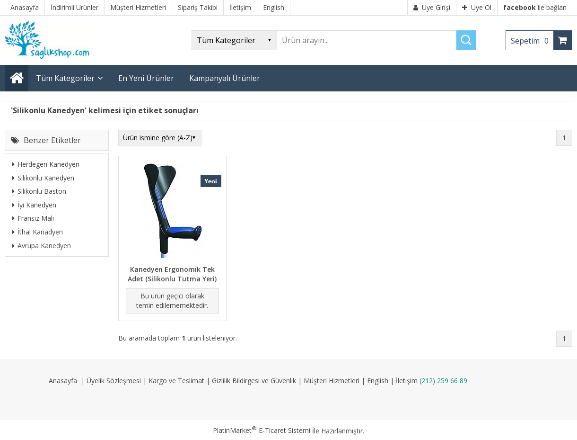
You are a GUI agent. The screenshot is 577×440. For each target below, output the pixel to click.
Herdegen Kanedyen (45, 164)
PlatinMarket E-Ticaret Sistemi (261, 430)
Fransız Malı (33, 218)
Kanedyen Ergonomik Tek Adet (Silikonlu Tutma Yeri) (172, 274)
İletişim (407, 380)
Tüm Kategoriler (65, 78)
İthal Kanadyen (37, 231)
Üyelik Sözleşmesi (114, 380)
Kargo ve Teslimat (176, 380)
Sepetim (532, 41)
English (377, 380)
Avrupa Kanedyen (41, 245)
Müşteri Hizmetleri (331, 380)
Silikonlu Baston (39, 191)
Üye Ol (476, 7)
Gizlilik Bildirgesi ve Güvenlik (254, 380)
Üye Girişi (431, 7)
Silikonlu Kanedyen (43, 177)
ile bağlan (535, 7)
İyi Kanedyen (34, 204)
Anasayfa (63, 380)
